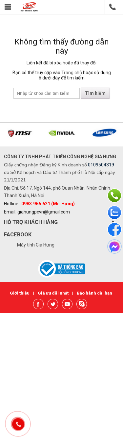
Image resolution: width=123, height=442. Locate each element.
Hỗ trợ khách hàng (31, 222)
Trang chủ (71, 72)
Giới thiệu (20, 293)
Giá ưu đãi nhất (54, 293)
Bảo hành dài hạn (94, 293)
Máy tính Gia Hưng (35, 244)
